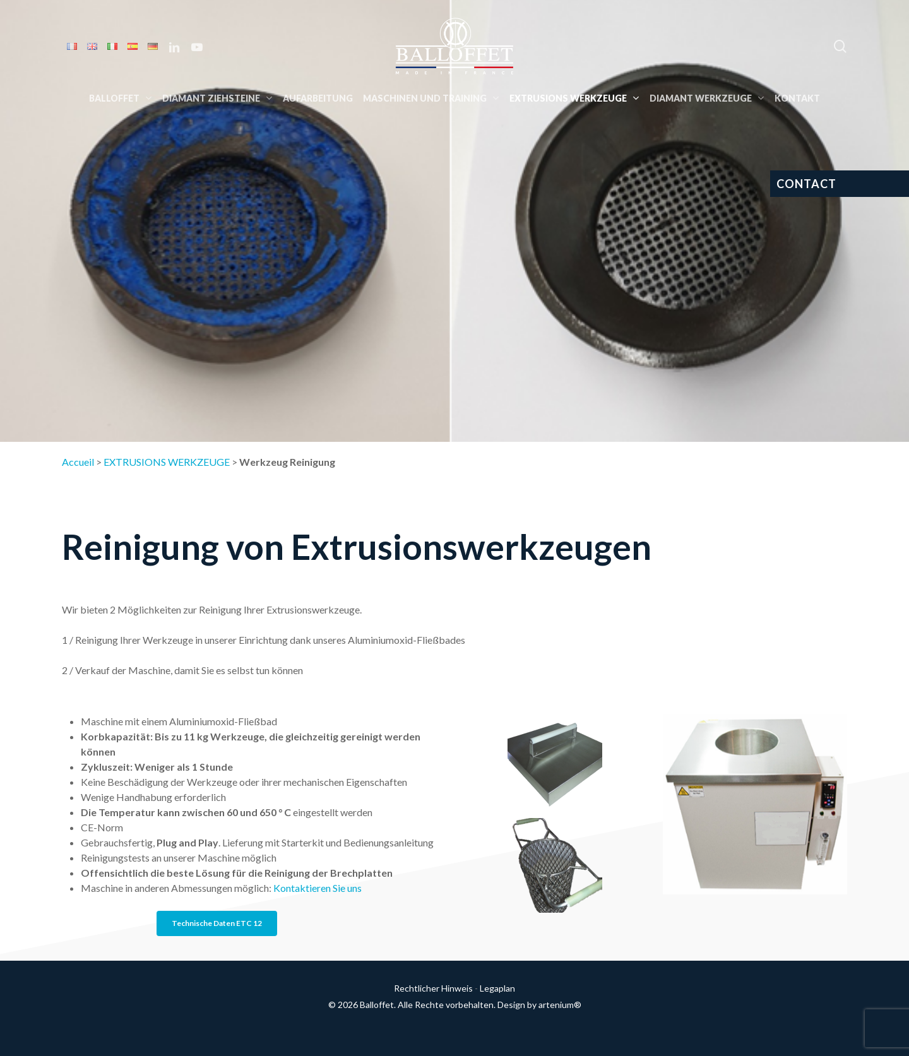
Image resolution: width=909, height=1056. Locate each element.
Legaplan (497, 988)
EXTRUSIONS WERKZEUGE (167, 462)
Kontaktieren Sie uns (317, 888)
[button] (217, 923)
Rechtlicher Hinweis (433, 988)
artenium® (559, 1004)
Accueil (78, 462)
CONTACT (806, 184)
